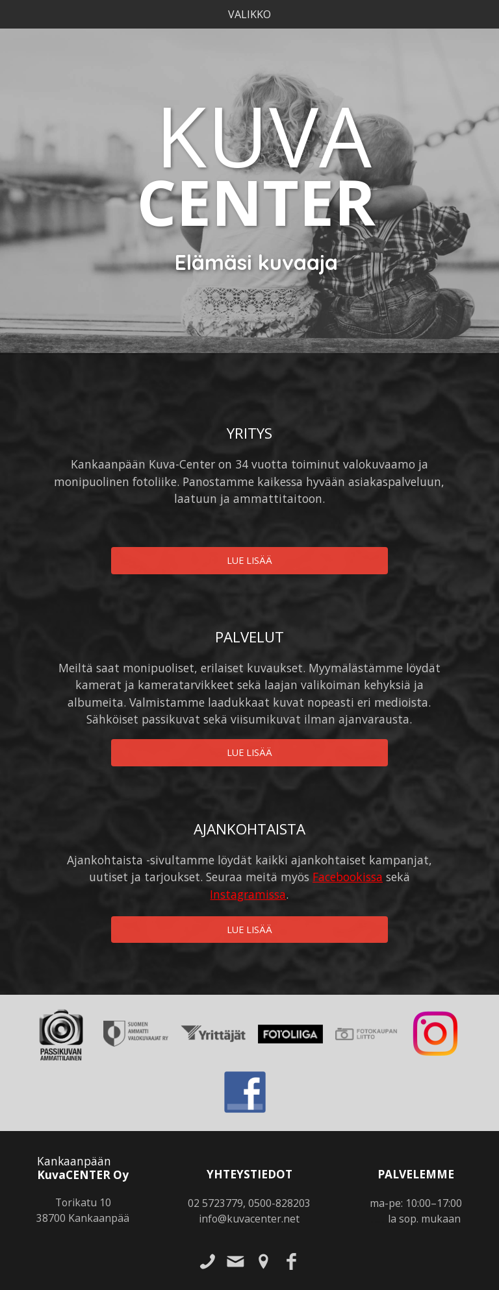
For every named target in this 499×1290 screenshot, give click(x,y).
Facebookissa (348, 876)
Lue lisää (249, 560)
